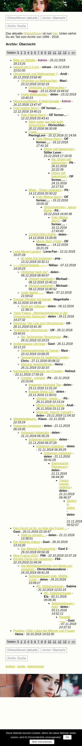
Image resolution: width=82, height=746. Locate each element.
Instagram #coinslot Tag (45, 384)
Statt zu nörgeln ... (33, 535)
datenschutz (35, 666)
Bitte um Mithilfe (24, 60)
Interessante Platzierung (59, 465)
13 (65, 52)
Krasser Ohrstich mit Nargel (32, 299)
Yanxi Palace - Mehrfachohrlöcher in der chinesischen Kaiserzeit (40, 314)
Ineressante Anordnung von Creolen (37, 371)
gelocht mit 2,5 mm (26, 67)
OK (67, 737)
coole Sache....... (32, 292)
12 (59, 52)
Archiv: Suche (16, 26)
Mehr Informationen (42, 741)
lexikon (10, 666)
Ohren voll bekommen (59, 149)
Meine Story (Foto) (48, 241)
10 (49, 52)
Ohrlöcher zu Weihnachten (39, 80)
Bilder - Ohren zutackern (45, 190)
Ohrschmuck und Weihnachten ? (35, 74)
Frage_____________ (44, 132)
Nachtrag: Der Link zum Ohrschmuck (38, 323)
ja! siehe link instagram (36, 258)
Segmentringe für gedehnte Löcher (44, 357)
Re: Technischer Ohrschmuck (41, 337)
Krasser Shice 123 (41, 391)
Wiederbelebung (24, 419)
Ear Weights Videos (26, 542)
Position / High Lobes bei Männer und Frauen (44, 630)
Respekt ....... (64, 618)
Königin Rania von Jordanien (32, 559)
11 (54, 52)
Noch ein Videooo (33, 306)
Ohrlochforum (32, 33)
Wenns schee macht (50, 405)
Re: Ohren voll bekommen (61, 161)
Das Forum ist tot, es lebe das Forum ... (40, 528)
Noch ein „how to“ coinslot (53, 412)
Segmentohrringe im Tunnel (40, 350)
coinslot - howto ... (48, 398)
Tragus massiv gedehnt (65, 484)
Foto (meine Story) (26, 108)
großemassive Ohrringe (29, 343)
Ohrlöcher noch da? (34, 272)
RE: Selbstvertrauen (50, 586)
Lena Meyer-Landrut (27, 251)
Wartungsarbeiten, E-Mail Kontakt (36, 101)
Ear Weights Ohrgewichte (38, 548)
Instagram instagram (27, 425)
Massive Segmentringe (36, 364)
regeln (21, 666)
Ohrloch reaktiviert (41, 278)
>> (73, 52)
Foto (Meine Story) (48, 138)
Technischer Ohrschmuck (30, 330)
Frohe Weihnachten (34, 94)
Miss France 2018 (25, 555)
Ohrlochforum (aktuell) (22, 18)
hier (54, 33)
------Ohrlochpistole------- (29, 265)
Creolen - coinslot (33, 378)
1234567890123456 (42, 234)
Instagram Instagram (35, 432)
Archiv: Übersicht (53, 18)
